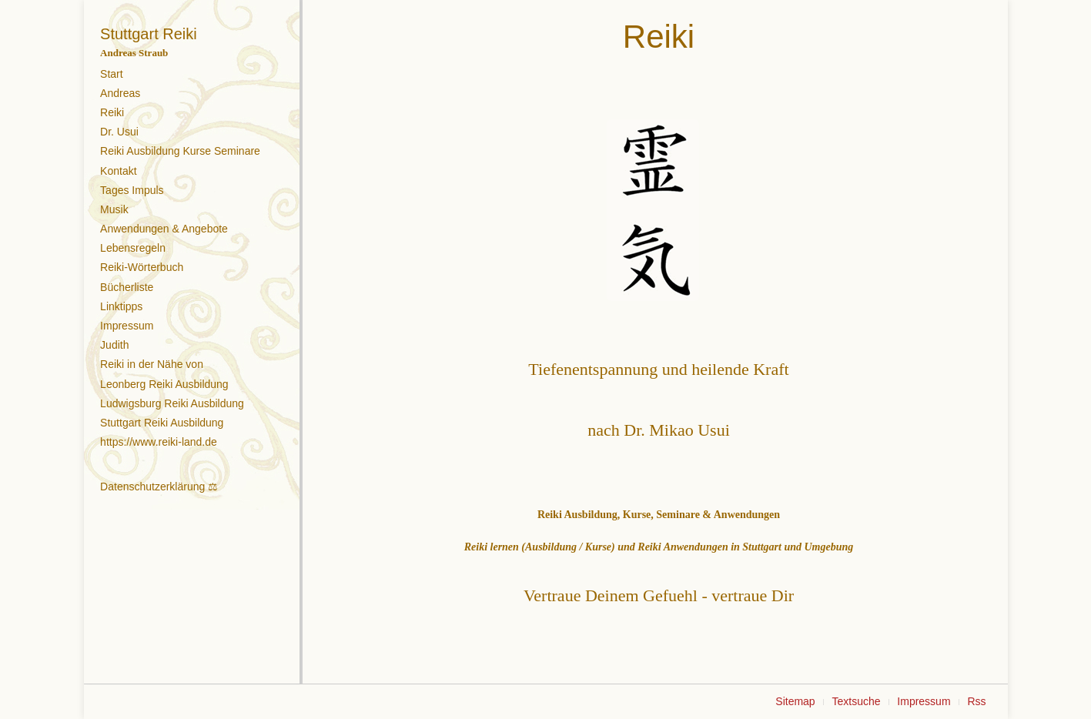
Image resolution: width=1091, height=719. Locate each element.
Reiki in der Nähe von (151, 364)
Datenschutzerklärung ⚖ (159, 486)
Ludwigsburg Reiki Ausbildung (172, 403)
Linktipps (121, 306)
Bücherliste (126, 287)
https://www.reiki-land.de (158, 442)
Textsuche (856, 701)
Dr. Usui (119, 131)
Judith (114, 345)
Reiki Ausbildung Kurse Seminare (180, 151)
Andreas (120, 93)
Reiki (112, 112)
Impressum (126, 325)
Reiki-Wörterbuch (141, 267)
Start (111, 74)
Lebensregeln (133, 248)
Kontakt (118, 171)
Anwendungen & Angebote (164, 228)
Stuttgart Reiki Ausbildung (161, 422)
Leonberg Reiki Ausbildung (164, 384)
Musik (114, 209)
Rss (976, 701)
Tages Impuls (131, 190)
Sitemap (795, 701)
